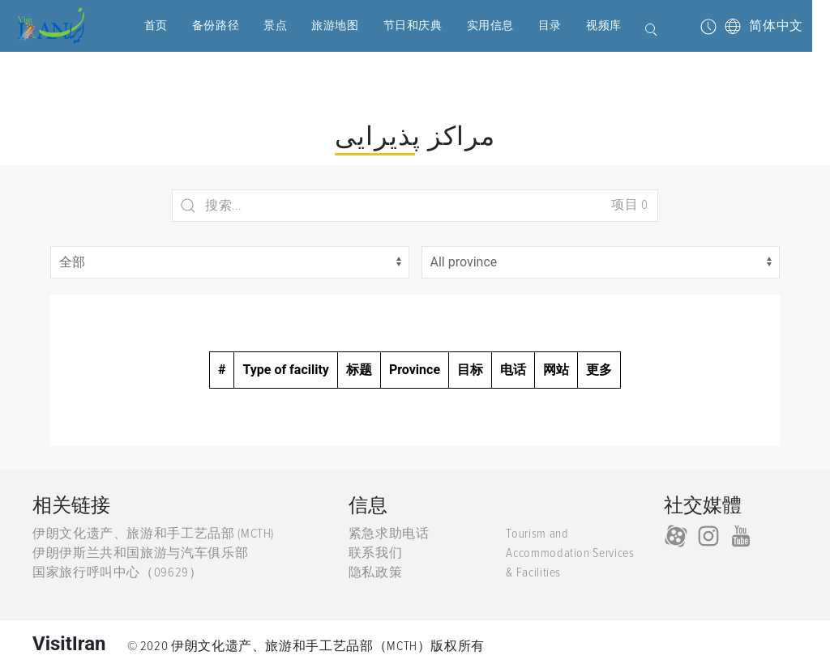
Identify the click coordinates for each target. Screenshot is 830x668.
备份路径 (200, 25)
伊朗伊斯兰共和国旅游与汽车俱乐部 (140, 553)
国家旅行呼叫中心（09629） (117, 572)
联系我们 (376, 553)
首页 (140, 25)
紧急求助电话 (389, 533)
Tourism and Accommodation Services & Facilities (570, 553)
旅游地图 (319, 25)
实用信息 (474, 25)
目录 (534, 25)
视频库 (588, 25)
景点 (260, 25)
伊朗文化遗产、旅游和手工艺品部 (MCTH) (153, 533)
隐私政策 (376, 572)
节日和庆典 (397, 25)
